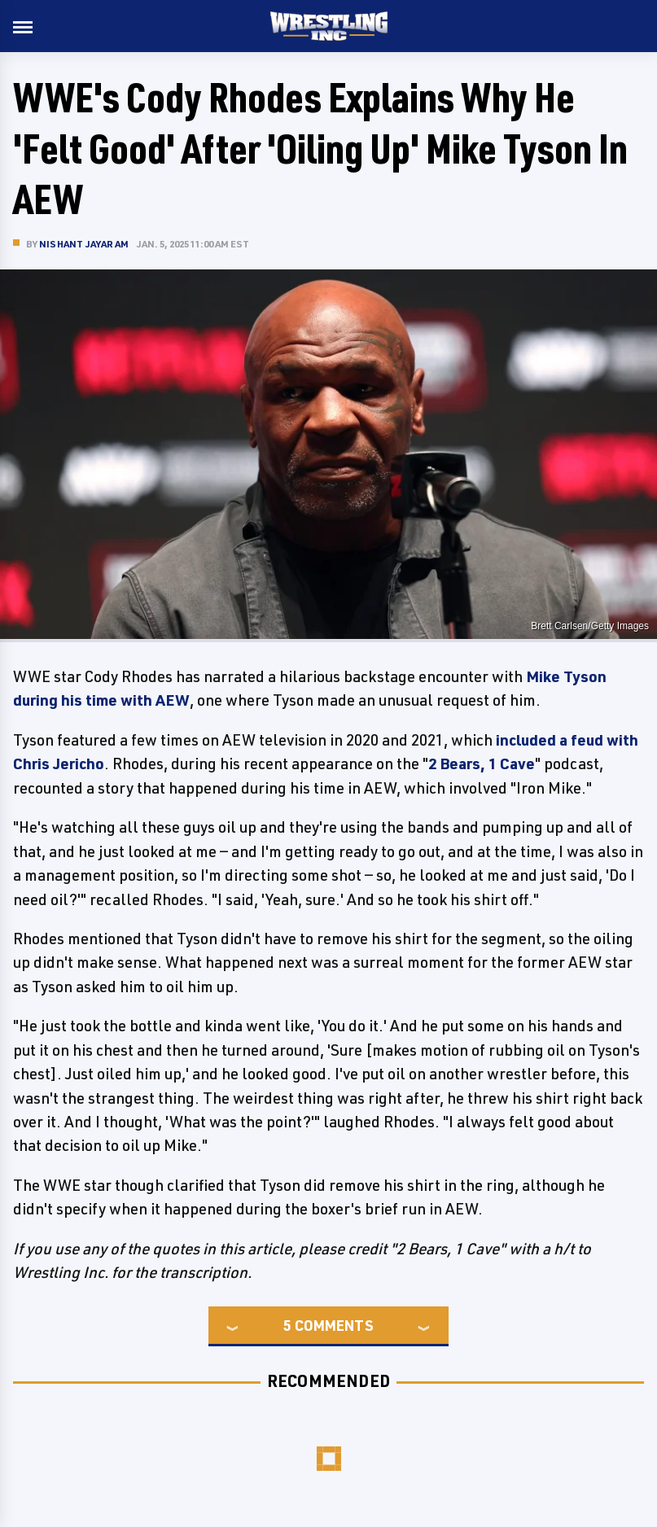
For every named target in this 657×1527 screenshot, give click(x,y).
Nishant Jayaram (84, 244)
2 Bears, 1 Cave (481, 763)
